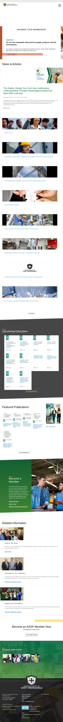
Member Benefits (13, 501)
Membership (25, 698)
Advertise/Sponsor (26, 694)
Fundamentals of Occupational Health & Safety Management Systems (24, 380)
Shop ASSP (8, 551)
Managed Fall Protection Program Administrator (10, 381)
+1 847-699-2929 (6, 707)
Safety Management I (51, 343)
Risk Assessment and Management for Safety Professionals (10, 362)
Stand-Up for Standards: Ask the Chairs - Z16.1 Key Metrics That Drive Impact (17, 424)
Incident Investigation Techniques (38, 344)
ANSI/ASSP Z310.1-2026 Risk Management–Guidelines (8, 424)
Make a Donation (26, 696)
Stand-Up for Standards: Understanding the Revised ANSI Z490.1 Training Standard (27, 423)
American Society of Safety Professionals (10, 5)
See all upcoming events (31, 391)
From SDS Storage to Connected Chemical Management (24, 344)
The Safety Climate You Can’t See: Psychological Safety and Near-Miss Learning (11, 345)
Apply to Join (12, 504)
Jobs (23, 699)
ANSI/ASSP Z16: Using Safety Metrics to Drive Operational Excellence (38, 356)
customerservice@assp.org (9, 709)
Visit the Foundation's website (13, 612)
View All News (32, 313)
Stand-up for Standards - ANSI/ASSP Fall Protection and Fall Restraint (52, 357)
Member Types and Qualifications (18, 506)
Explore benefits (11, 54)
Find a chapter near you (27, 701)
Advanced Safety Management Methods (24, 362)
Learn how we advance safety (13, 581)
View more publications (24, 452)
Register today (6, 107)
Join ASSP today (31, 635)
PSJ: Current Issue (50, 426)
